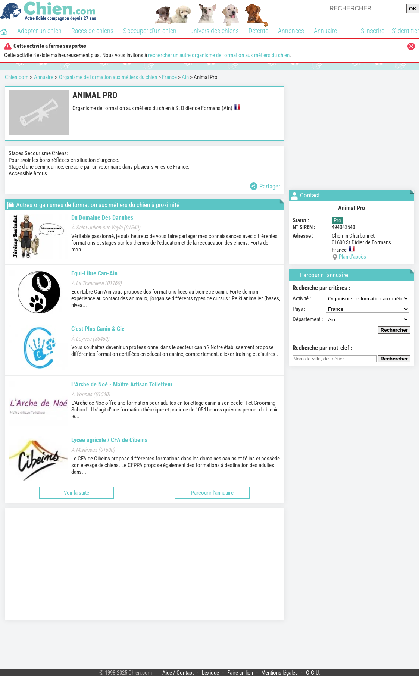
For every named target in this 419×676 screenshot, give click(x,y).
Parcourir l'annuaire (212, 492)
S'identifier (405, 31)
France (169, 77)
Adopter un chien (39, 31)
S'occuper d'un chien (149, 31)
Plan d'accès (352, 256)
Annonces (291, 31)
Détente (258, 31)
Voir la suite (76, 492)
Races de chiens (92, 31)
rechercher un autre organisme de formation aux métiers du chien (219, 55)
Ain (185, 77)
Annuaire (325, 31)
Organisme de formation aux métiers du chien (108, 77)
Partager (265, 186)
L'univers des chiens (212, 31)
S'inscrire (372, 31)
